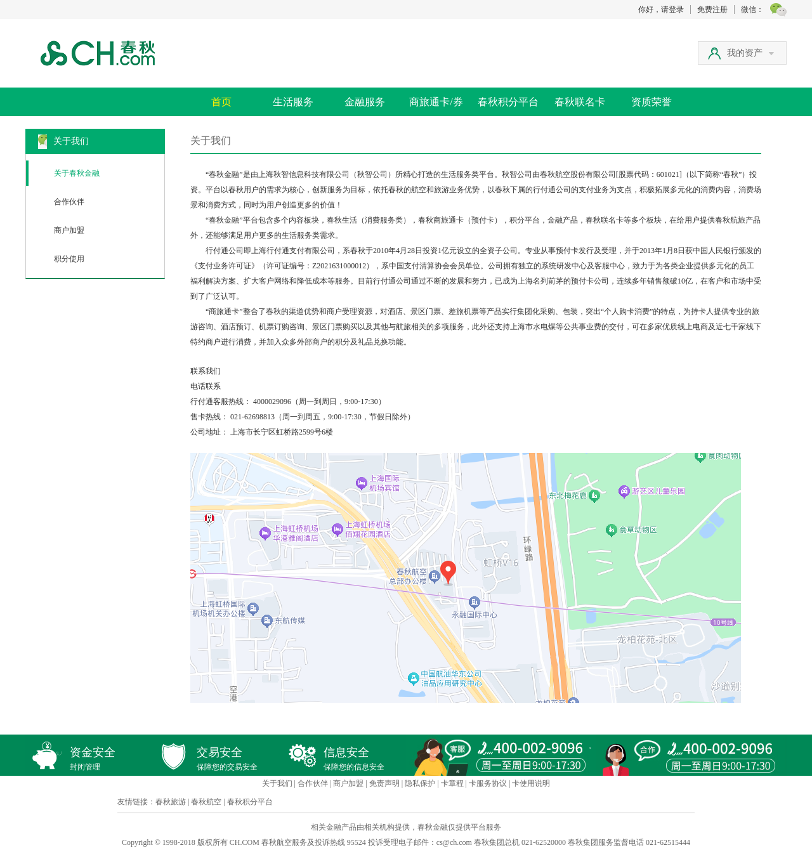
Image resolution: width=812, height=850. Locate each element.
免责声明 (384, 783)
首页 (221, 101)
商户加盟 (69, 230)
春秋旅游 (170, 801)
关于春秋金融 (77, 173)
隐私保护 (420, 783)
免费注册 (712, 9)
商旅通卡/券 (435, 101)
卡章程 (452, 783)
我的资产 (750, 53)
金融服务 (364, 101)
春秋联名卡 (579, 101)
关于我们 (277, 783)
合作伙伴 (69, 201)
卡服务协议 (488, 783)
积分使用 (69, 258)
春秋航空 (206, 801)
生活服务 (293, 101)
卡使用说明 (531, 783)
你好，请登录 (661, 9)
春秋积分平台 (508, 101)
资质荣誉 (651, 101)
